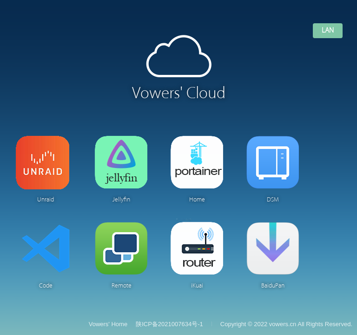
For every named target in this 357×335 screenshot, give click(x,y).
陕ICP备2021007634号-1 (169, 324)
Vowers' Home (108, 324)
